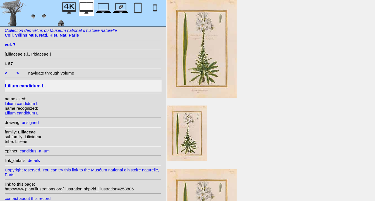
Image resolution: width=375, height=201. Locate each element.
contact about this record (28, 198)
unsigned (30, 122)
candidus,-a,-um (35, 151)
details (34, 160)
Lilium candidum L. (22, 103)
